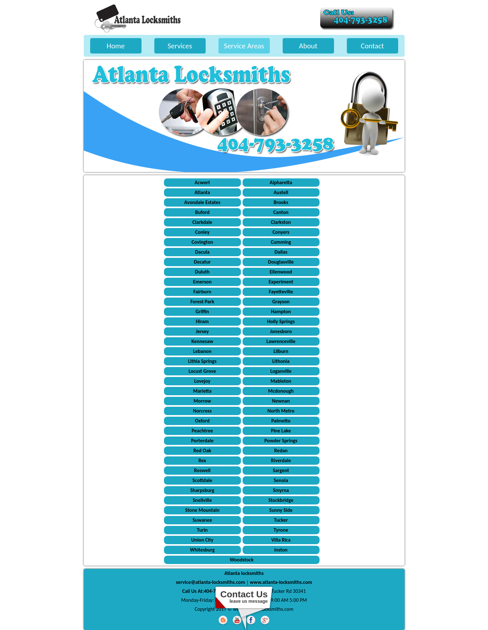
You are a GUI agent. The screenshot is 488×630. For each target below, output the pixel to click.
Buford (202, 212)
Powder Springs (280, 441)
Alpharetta (281, 182)
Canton (280, 212)
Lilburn (280, 351)
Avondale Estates (202, 202)
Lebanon (202, 351)
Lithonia (281, 361)
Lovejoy (202, 381)
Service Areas (244, 45)
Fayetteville (281, 292)
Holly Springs (281, 321)
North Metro (280, 411)
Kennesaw (202, 341)
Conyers (280, 232)
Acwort (202, 182)
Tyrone (281, 530)
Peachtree (202, 431)
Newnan (281, 401)
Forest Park (202, 302)
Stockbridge (280, 500)
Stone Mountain (202, 510)
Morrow (202, 401)
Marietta (202, 391)
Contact (372, 45)
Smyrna (281, 490)
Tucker (281, 520)
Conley (202, 232)
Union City (202, 540)
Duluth (202, 272)
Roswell (202, 470)
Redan (281, 450)
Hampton (281, 311)
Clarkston (281, 222)
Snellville (202, 500)
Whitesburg (202, 550)
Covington (202, 242)
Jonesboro (281, 331)
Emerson (202, 282)
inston (280, 550)
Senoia (281, 480)
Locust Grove (202, 371)
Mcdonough (281, 391)
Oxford (202, 421)
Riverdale (281, 460)
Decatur (202, 262)
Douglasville (281, 262)
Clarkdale (202, 222)
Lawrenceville (280, 341)
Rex (202, 460)
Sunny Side (280, 510)
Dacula (202, 252)
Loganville (280, 371)
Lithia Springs (202, 361)
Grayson (280, 302)
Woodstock (241, 560)
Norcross (202, 411)
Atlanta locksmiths (244, 573)
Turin (202, 530)
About (308, 45)
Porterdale (202, 441)
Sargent (281, 470)
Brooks (281, 202)
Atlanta (202, 192)
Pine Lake (281, 431)
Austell (281, 192)
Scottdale (202, 480)
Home (115, 45)
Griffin (202, 311)
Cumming (281, 242)
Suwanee (202, 520)
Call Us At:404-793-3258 (207, 591)
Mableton (280, 381)
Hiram (202, 321)
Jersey (202, 331)
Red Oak (202, 450)
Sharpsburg (202, 490)
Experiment (281, 282)
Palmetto (281, 421)
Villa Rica (280, 540)
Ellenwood (281, 272)
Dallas (280, 252)
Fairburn (202, 292)
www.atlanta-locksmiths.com (281, 582)
